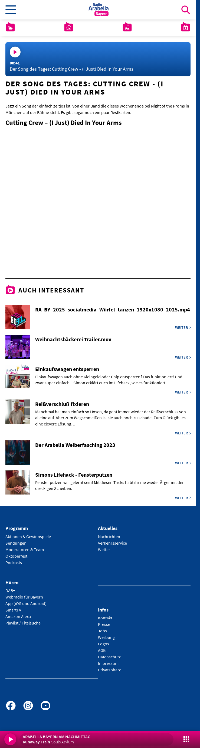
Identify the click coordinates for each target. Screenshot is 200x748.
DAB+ (10, 590)
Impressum (108, 663)
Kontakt (105, 617)
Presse (104, 624)
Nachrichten (109, 536)
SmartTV (13, 610)
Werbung (106, 637)
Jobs (102, 630)
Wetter (104, 549)
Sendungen (16, 543)
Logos (103, 643)
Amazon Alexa (18, 616)
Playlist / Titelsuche (23, 623)
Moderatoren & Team (24, 549)
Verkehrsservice (112, 543)
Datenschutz (109, 656)
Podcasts (13, 562)
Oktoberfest (16, 556)
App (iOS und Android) (26, 603)
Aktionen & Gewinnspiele (28, 536)
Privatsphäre (109, 669)
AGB (102, 650)
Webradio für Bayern (24, 597)
